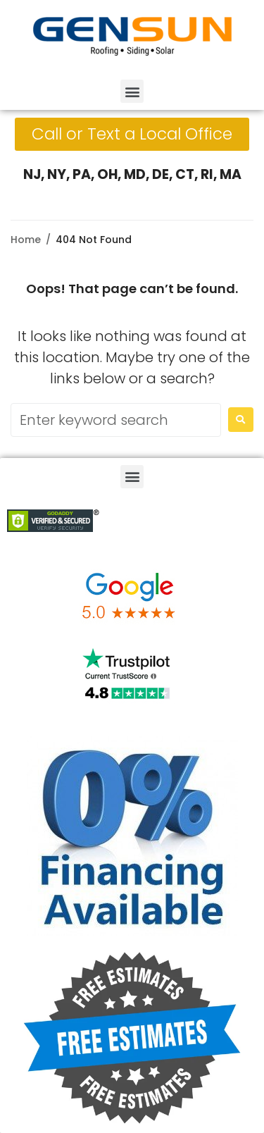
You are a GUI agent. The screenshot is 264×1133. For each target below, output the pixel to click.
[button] (132, 91)
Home (26, 240)
